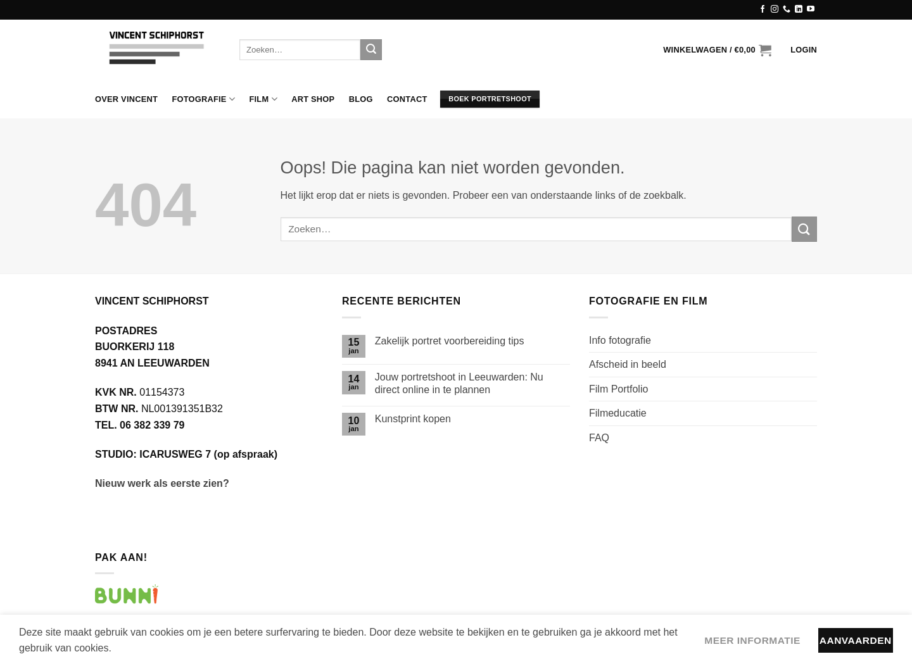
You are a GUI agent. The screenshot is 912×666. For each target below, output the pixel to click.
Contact (407, 99)
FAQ (599, 437)
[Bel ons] (786, 9)
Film (263, 99)
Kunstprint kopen (413, 418)
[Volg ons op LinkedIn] (798, 9)
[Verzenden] (371, 50)
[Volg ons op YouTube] (810, 9)
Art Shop (312, 99)
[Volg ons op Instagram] (774, 9)
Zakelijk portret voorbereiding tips (449, 341)
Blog (361, 99)
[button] (717, 50)
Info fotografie (620, 340)
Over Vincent (126, 99)
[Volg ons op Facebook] (762, 9)
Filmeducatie (618, 413)
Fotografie (203, 99)
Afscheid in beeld (627, 364)
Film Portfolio (618, 389)
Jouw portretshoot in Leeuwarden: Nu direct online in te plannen (459, 383)
